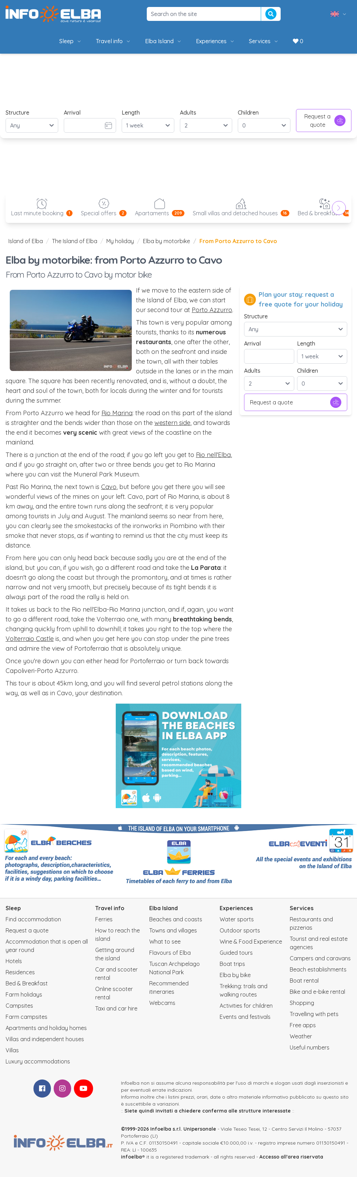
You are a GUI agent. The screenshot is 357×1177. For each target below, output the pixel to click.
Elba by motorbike (166, 241)
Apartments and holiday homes (46, 1027)
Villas (12, 1050)
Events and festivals (245, 1016)
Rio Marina (116, 413)
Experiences (215, 41)
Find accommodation (33, 919)
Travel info (113, 41)
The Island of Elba (74, 241)
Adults (188, 112)
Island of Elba (25, 241)
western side (172, 423)
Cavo (108, 487)
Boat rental (304, 980)
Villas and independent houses (45, 1039)
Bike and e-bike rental (317, 991)
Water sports (237, 919)
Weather (301, 1036)
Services (264, 41)
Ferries (104, 919)
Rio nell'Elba (213, 455)
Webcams (162, 1002)
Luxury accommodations (38, 1061)
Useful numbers (309, 1047)
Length (131, 112)
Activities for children (246, 1005)
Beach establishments (318, 969)
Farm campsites (26, 1016)
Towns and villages (173, 930)
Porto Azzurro (212, 310)
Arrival (72, 112)
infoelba (131, 1157)
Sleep (70, 41)
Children (248, 112)
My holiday (120, 241)
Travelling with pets (314, 1013)
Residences (20, 972)
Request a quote (324, 120)
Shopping (302, 1002)
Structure (17, 112)
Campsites (19, 1005)
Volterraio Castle (30, 639)
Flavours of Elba (170, 952)
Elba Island (163, 41)
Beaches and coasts (175, 919)
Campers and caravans (320, 958)
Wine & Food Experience (251, 941)
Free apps (303, 1025)
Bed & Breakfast (27, 983)
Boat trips (232, 963)
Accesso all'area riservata (291, 1157)
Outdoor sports (240, 930)
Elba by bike (235, 974)
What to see (165, 941)
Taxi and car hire (116, 1008)
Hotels (14, 961)
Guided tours (236, 952)
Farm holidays (24, 994)
